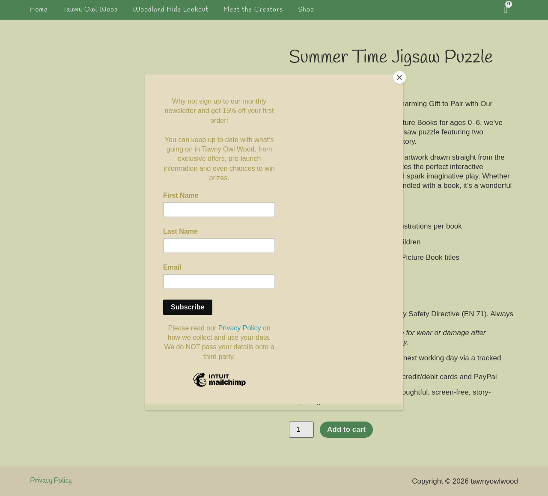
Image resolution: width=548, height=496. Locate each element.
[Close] (401, 76)
